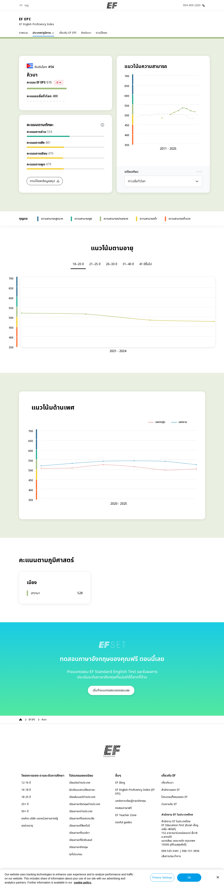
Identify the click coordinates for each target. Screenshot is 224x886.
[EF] (112, 5)
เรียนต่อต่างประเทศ (79, 783)
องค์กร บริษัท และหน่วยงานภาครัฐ (39, 818)
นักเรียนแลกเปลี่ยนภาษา (82, 790)
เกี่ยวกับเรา (167, 783)
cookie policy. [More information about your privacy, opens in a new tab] (83, 882)
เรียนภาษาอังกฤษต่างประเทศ (84, 804)
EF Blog (120, 783)
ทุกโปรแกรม (75, 854)
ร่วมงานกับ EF (169, 804)
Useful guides (123, 822)
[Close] (218, 877)
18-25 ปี (26, 797)
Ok (189, 877)
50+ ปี (25, 811)
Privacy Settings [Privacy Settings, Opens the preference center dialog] (162, 877)
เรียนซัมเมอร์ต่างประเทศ (82, 797)
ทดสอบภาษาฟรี (123, 808)
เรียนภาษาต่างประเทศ (80, 811)
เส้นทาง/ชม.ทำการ (171, 856)
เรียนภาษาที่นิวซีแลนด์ (80, 840)
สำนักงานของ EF (170, 790)
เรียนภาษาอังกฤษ (78, 847)
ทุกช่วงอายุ (27, 826)
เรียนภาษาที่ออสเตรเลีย (81, 818)
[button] (24, 5)
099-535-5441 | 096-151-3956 (180, 851)
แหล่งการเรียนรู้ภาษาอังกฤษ (130, 801)
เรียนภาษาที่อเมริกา (79, 833)
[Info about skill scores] (102, 125)
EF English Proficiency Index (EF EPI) (135, 792)
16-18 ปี (26, 790)
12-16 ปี (26, 783)
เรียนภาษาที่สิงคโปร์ (79, 826)
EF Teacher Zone (126, 815)
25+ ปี (25, 804)
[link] (36, 21)
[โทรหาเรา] (193, 5)
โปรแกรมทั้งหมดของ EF (174, 797)
